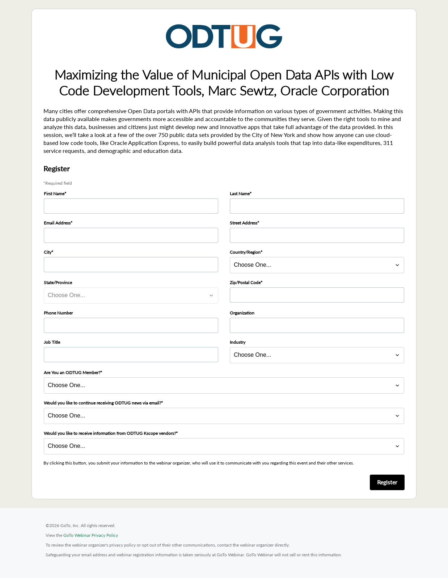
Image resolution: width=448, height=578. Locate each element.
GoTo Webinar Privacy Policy (90, 535)
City (47, 252)
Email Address (57, 223)
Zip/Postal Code (245, 282)
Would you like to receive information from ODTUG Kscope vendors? (110, 433)
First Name (54, 193)
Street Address (243, 223)
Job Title (52, 342)
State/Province (58, 282)
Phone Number (58, 313)
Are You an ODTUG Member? (72, 372)
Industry (237, 342)
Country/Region (245, 252)
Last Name (240, 193)
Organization (242, 313)
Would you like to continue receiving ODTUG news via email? (102, 403)
